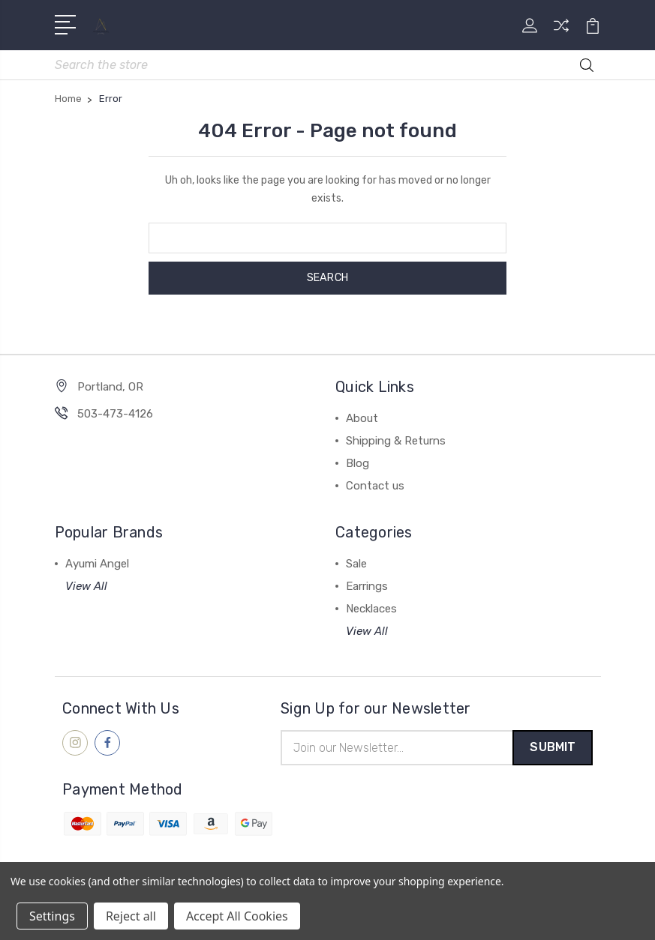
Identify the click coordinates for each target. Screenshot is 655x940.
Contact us (375, 486)
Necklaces (371, 609)
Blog (357, 464)
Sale (356, 564)
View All (86, 587)
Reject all (131, 916)
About (362, 419)
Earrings (367, 587)
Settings (52, 916)
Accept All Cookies (237, 916)
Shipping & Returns (396, 441)
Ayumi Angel (97, 564)
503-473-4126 (115, 414)
